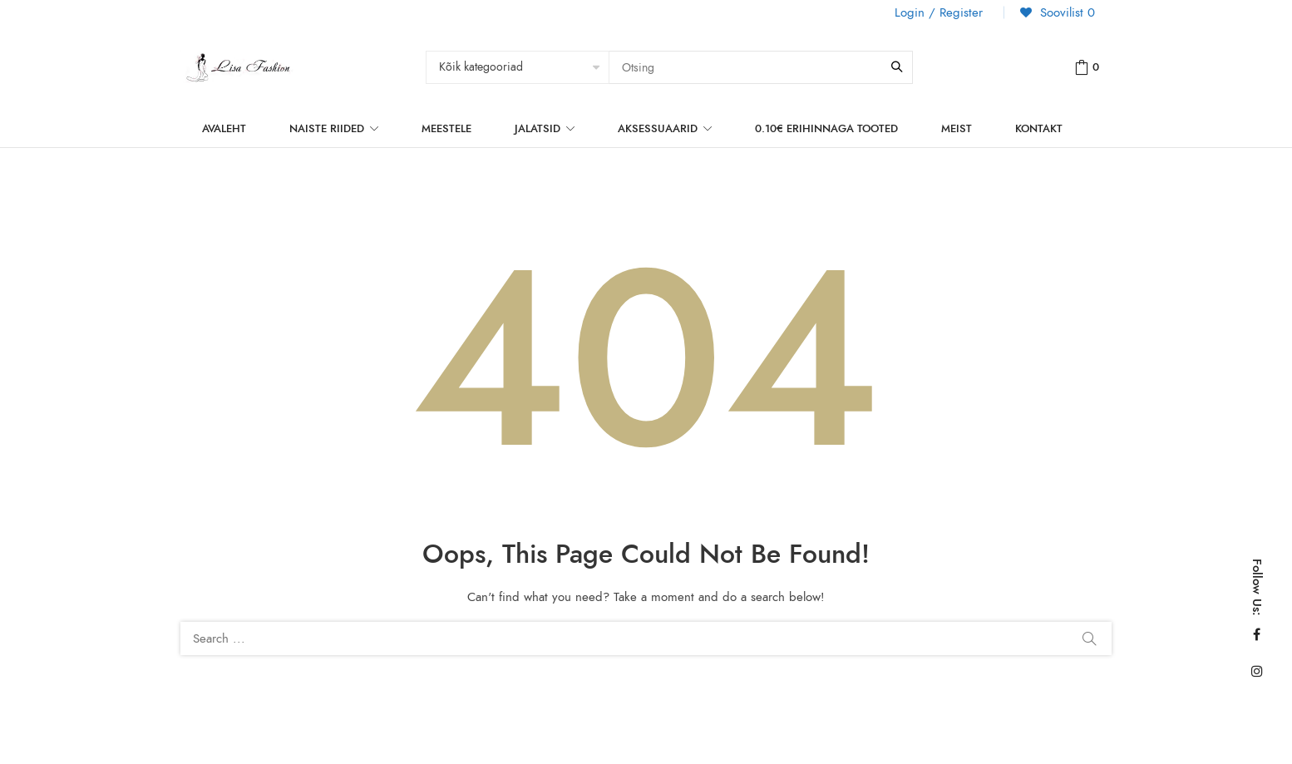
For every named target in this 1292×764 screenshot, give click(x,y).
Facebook (1256, 634)
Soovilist (1065, 12)
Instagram (1257, 671)
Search (1089, 638)
